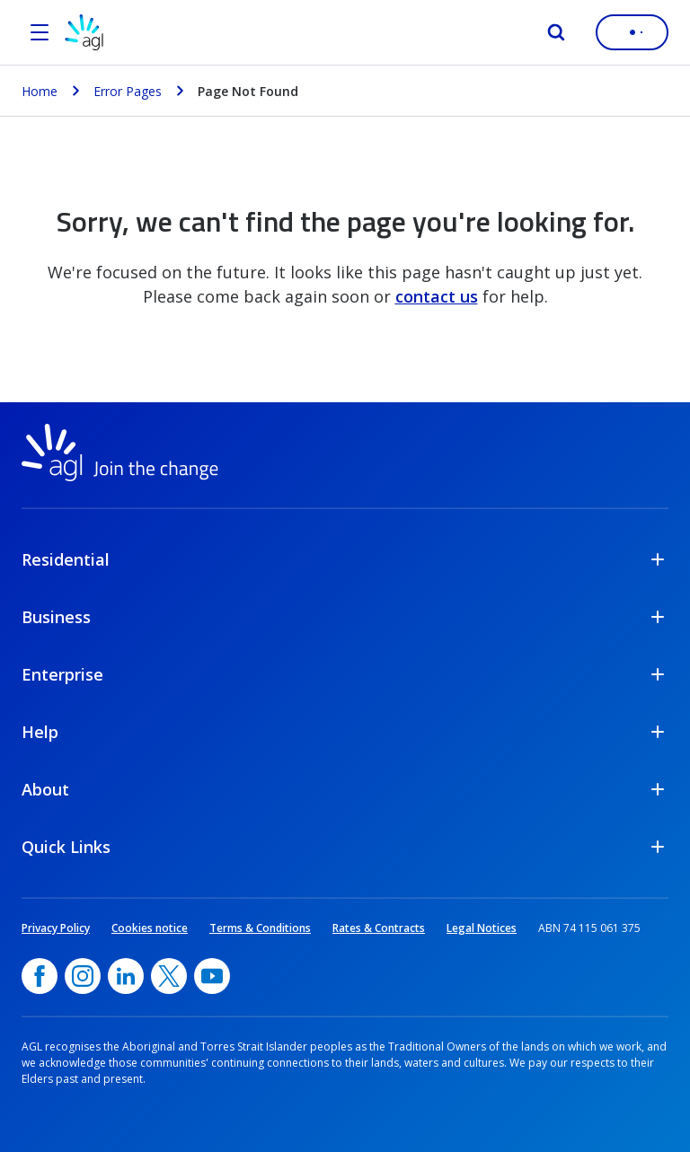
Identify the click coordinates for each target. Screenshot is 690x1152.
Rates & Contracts (378, 928)
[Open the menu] (40, 32)
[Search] (556, 32)
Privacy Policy (56, 928)
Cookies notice (149, 928)
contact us (436, 296)
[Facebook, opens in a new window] (40, 976)
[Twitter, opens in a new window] (169, 976)
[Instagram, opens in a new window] (83, 976)
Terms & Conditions (260, 928)
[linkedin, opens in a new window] (126, 976)
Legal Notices (482, 928)
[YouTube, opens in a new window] (212, 976)
